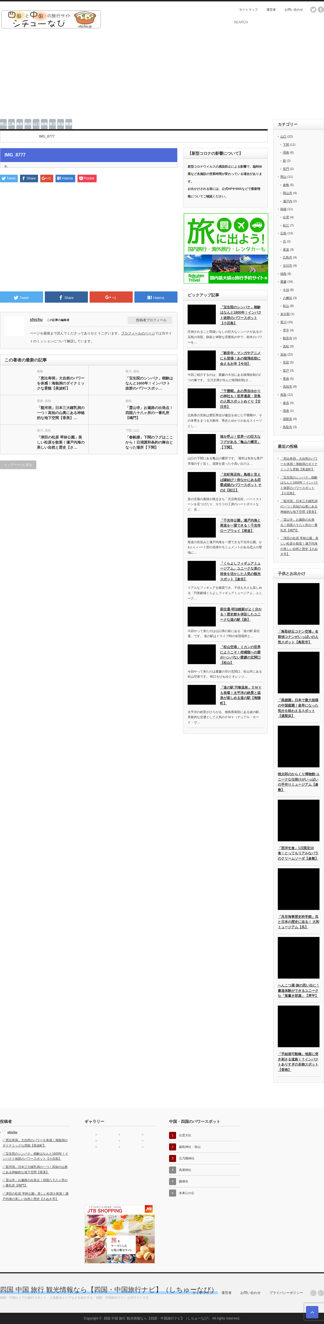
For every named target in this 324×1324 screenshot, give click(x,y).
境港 (286, 410)
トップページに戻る (18, 464)
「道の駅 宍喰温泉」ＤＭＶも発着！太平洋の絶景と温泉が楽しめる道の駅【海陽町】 (240, 695)
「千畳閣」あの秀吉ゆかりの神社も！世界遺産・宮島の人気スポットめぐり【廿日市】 (240, 399)
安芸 (286, 362)
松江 (286, 225)
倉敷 (286, 184)
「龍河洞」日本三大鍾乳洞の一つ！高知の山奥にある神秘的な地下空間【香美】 (299, 506)
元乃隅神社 (186, 1158)
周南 (286, 152)
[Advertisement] (162, 76)
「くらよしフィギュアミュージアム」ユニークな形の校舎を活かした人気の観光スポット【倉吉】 (240, 571)
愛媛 (68, 124)
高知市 (287, 386)
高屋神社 (185, 1170)
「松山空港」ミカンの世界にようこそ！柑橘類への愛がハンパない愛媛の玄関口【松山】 (240, 655)
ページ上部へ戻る (312, 1312)
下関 (128, 430)
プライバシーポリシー (286, 1293)
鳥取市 (287, 427)
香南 (40, 401)
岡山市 (287, 193)
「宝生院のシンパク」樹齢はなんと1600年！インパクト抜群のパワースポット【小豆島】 (240, 315)
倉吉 (286, 402)
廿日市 (287, 265)
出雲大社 (185, 1135)
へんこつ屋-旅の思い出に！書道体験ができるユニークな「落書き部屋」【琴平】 (298, 990)
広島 (11, 124)
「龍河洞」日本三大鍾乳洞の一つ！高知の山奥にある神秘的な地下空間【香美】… (61, 413)
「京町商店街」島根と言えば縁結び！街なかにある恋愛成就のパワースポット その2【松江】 (240, 482)
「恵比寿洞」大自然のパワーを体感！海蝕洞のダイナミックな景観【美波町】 (61, 383)
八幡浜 (287, 298)
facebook (321, 9)
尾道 (286, 249)
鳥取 (19, 124)
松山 (286, 305)
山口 (36, 124)
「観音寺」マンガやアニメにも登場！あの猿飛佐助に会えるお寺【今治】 (240, 358)
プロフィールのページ (138, 333)
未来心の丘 (186, 1193)
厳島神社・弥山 (190, 1146)
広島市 (287, 257)
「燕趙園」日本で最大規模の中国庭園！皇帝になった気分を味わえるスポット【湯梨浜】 (298, 708)
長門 (286, 168)
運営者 (271, 9)
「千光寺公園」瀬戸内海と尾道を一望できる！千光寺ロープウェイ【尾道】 (240, 525)
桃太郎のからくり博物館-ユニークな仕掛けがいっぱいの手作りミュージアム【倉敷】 (298, 782)
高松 (136, 371)
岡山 (3, 124)
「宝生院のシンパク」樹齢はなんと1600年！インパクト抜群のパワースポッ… (149, 383)
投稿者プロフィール (151, 320)
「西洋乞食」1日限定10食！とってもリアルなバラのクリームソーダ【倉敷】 (298, 853)
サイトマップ (248, 9)
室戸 (286, 370)
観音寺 (287, 338)
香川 (52, 124)
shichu (36, 319)
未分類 (285, 314)
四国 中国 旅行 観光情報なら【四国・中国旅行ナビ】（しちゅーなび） (109, 1289)
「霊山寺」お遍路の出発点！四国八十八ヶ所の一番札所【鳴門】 (149, 413)
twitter (313, 9)
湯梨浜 (287, 419)
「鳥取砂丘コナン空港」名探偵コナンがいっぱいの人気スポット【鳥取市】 (298, 637)
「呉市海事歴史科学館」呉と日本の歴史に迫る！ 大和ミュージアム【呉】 (298, 922)
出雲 (286, 217)
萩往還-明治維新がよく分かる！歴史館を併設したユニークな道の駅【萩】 (241, 614)
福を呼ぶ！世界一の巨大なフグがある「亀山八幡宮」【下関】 (240, 442)
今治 (286, 289)
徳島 (44, 124)
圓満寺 (183, 1181)
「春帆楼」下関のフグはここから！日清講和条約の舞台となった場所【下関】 (149, 442)
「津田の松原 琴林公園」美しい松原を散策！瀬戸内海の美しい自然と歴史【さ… (61, 442)
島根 (28, 124)
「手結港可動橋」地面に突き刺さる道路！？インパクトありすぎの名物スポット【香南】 (298, 1062)
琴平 (286, 330)
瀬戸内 (287, 201)
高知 (60, 124)
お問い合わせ (294, 9)
